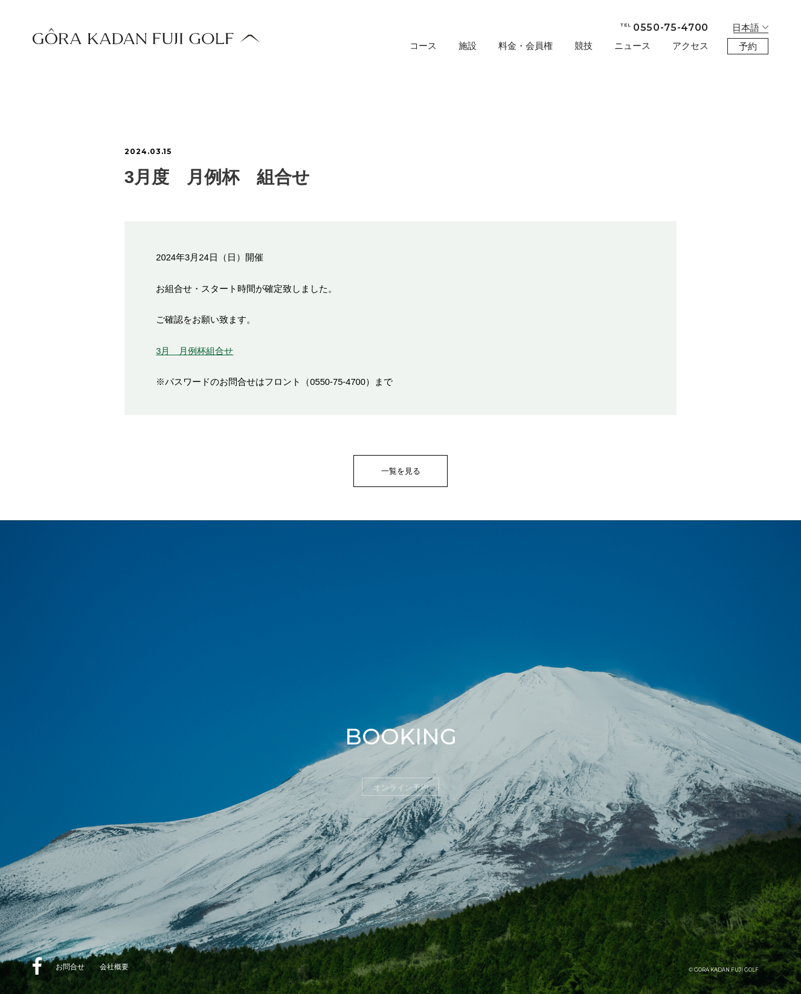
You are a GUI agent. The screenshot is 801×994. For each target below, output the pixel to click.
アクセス (690, 45)
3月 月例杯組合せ (194, 351)
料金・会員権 (525, 45)
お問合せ (70, 967)
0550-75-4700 (664, 27)
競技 (583, 45)
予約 (748, 46)
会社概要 (114, 967)
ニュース (632, 45)
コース (423, 45)
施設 (467, 45)
